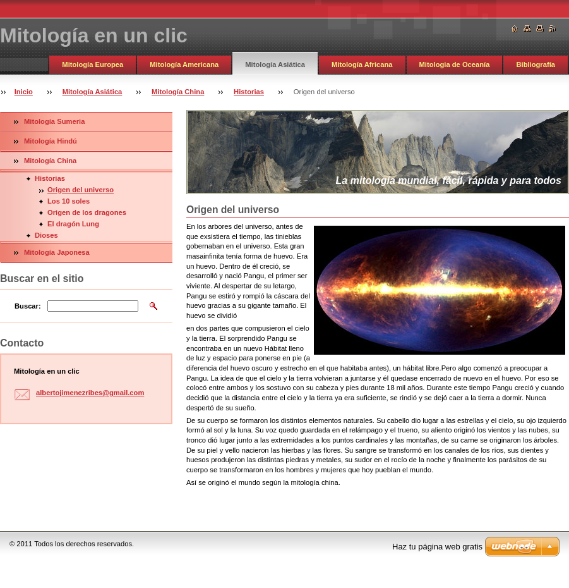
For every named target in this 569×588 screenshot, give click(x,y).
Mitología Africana (362, 64)
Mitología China (178, 91)
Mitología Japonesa (57, 252)
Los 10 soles (68, 201)
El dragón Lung (73, 224)
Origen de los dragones (86, 212)
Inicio (24, 91)
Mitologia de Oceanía (454, 64)
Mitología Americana (184, 64)
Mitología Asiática (275, 64)
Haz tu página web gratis (437, 546)
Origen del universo (80, 189)
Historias (249, 91)
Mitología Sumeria (54, 121)
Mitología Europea (92, 64)
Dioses (46, 235)
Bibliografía (535, 64)
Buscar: (28, 306)
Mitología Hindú (50, 141)
